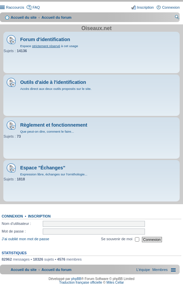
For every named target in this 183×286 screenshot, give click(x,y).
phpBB (76, 279)
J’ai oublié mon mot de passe (25, 239)
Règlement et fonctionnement (53, 125)
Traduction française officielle (80, 282)
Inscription (39, 216)
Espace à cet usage (49, 46)
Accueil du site (24, 17)
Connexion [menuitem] (171, 7)
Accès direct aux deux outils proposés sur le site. (56, 89)
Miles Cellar (115, 282)
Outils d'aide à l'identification (53, 82)
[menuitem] (160, 270)
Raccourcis (15, 7)
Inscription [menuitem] (145, 7)
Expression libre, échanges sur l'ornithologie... (53, 174)
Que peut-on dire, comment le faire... (47, 131)
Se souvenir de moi (120, 239)
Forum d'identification (45, 39)
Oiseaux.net (96, 28)
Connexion (12, 216)
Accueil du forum (56, 17)
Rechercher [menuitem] (177, 18)
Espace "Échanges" (42, 167)
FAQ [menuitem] (36, 7)
